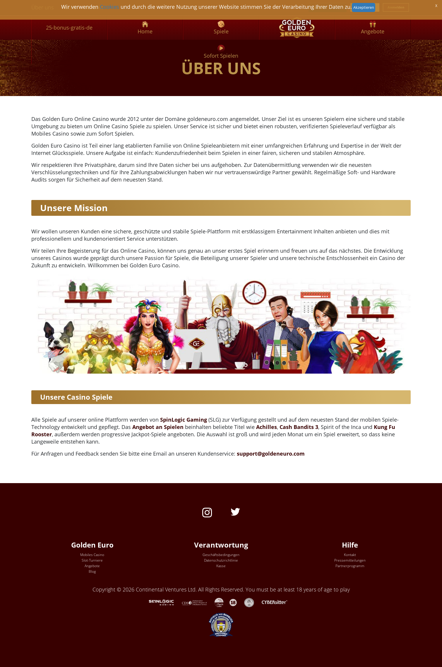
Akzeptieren (363, 7)
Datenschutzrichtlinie (221, 560)
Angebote (92, 565)
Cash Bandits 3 (299, 426)
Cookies (109, 6)
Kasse (221, 565)
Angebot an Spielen (158, 426)
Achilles (266, 426)
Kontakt (350, 554)
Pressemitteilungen (350, 560)
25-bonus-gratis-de (69, 27)
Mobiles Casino (92, 554)
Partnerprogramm (349, 565)
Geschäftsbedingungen (221, 554)
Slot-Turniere (92, 560)
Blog (92, 571)
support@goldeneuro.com (271, 453)
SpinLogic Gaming (183, 419)
